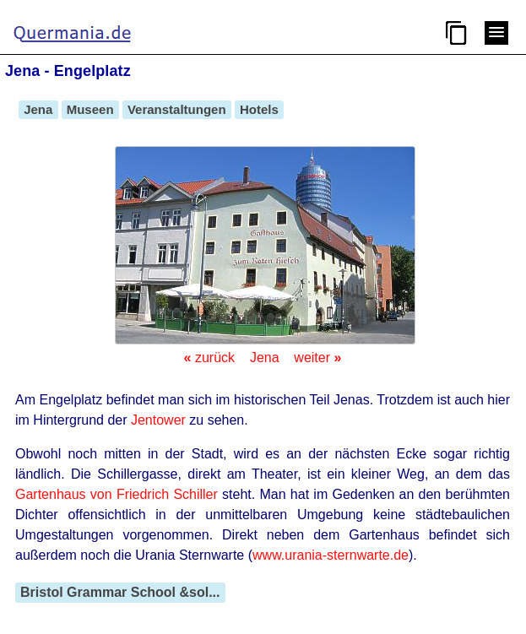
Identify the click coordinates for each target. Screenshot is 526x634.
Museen (90, 109)
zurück (209, 357)
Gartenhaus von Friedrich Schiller (116, 494)
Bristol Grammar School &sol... (120, 592)
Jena (38, 109)
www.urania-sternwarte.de (330, 555)
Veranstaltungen (177, 109)
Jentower (158, 420)
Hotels (259, 109)
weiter (317, 357)
